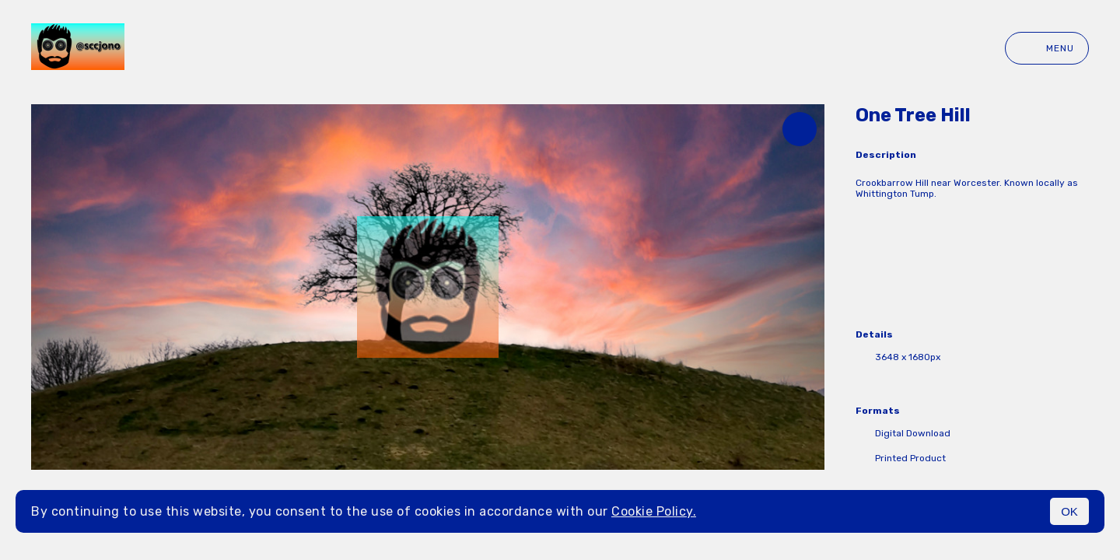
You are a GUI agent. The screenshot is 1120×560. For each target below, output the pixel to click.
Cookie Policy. (653, 511)
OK (1069, 511)
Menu (1047, 48)
